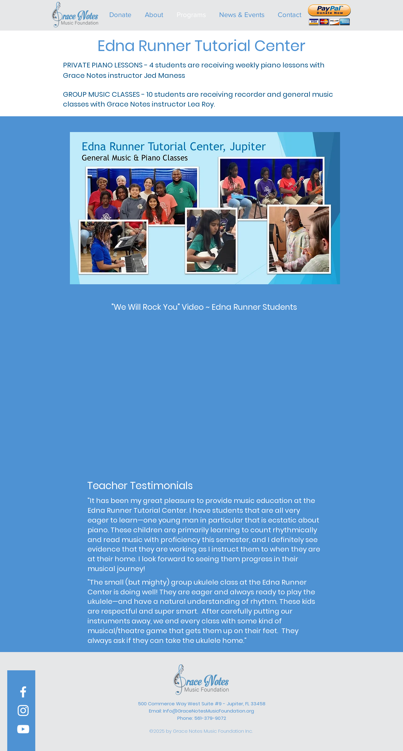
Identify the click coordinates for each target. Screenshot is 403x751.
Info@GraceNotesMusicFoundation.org (208, 711)
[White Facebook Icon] (23, 692)
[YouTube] (23, 729)
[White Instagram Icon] (23, 710)
